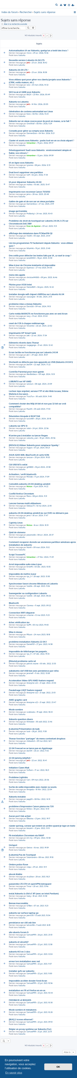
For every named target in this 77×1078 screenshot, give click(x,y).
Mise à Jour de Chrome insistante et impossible (32, 265)
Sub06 (29, 586)
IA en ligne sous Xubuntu (21, 162)
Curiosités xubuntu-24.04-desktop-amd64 (29, 483)
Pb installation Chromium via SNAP (26, 835)
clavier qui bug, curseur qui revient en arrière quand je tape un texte (42, 825)
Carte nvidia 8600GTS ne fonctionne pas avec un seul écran (38, 313)
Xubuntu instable (17, 796)
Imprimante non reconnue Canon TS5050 (29, 191)
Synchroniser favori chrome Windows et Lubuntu (33, 583)
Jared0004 (31, 258)
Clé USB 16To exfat (18, 464)
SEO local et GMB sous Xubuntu (24, 92)
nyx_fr (29, 576)
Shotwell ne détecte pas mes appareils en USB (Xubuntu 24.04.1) (41, 362)
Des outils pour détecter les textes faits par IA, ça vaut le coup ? (40, 255)
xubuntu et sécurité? (19, 941)
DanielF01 (31, 644)
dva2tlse (30, 876)
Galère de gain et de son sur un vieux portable (31, 201)
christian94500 (33, 277)
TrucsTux (30, 396)
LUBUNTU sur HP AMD (20, 381)
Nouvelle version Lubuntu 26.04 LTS (27, 60)
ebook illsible (15, 874)
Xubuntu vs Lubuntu (19, 101)
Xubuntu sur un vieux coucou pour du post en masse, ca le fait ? (40, 121)
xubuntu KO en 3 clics (19, 951)
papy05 (30, 799)
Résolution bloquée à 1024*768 (24, 416)
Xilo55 (29, 236)
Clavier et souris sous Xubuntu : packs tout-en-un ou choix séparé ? (41, 140)
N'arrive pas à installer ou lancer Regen (28, 435)
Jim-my (29, 838)
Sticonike (30, 326)
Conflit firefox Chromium (21, 493)
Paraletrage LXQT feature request (25, 690)
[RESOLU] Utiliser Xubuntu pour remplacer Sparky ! (34, 445)
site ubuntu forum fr (19, 932)
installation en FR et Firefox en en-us (27, 990)
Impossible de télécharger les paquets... (28, 651)
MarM (29, 547)
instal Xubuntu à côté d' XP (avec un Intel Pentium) (34, 893)
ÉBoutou (30, 818)
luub (28, 731)
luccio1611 (30, 418)
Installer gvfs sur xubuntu (21, 970)
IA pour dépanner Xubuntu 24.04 (25, 182)
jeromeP (30, 673)
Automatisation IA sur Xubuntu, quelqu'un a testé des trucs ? (38, 50)
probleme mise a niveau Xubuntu (25, 303)
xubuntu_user (32, 438)
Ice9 (28, 175)
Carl (28, 780)
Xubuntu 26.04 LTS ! (18, 69)
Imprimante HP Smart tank (22, 332)
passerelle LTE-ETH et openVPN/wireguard (30, 883)
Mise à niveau (15, 632)
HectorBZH (31, 287)
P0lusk (29, 634)
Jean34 (29, 364)
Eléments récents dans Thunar (24, 342)
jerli (28, 62)
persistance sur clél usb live (22, 922)
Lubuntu (21, 65)
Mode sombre (16, 709)
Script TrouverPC (17, 554)
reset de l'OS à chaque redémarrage (26, 323)
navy (28, 316)
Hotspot (13, 845)
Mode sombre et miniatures (22, 1009)
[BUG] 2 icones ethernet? (21, 1019)
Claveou (30, 605)
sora (28, 85)
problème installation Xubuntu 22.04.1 (28, 641)
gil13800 (30, 467)
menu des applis (17, 274)
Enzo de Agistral (34, 226)
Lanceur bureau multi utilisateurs (25, 503)
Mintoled (30, 722)
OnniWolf (31, 123)
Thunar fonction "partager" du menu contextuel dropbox (37, 738)
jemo (29, 194)
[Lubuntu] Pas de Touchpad (22, 854)
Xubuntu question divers (21, 719)
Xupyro (29, 447)
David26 (30, 306)
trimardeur (31, 143)
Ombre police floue (18, 864)
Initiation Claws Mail (19, 767)
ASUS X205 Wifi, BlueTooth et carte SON (29, 454)
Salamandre (32, 857)
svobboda (31, 712)
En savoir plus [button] (13, 1072)
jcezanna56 (31, 535)
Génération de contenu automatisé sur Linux (31, 111)
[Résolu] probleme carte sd (22, 661)
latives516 (31, 925)
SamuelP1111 (31, 935)
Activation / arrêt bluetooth (22, 474)
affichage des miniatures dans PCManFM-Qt (30, 233)
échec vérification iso (19, 622)
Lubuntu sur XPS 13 (18, 425)
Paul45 (29, 409)
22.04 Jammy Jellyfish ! (20, 757)
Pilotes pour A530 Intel (20, 284)
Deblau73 (31, 506)
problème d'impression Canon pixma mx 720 (31, 806)
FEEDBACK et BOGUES (20, 1000)
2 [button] (47, 35)
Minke (29, 809)
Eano (29, 114)
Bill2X (29, 94)
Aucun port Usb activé (20, 816)
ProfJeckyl (31, 213)
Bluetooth (14, 602)
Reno (29, 496)
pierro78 (30, 915)
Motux (29, 486)
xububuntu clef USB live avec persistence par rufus (34, 670)
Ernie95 (30, 567)
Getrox (29, 847)
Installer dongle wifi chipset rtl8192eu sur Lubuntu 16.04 (36, 294)
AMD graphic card (18, 699)
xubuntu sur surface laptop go (24, 912)
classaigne (31, 297)
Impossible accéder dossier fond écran (28, 980)
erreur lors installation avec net (24, 961)
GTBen (29, 906)
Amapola (30, 789)
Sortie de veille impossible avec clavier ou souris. (33, 786)
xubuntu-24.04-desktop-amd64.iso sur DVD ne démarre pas (38, 512)
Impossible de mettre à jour (22, 573)
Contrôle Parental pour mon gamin (26, 371)
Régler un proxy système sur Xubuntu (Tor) (30, 1029)
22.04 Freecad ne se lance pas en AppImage (30, 748)
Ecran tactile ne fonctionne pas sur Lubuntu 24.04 (33, 352)
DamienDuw (32, 133)
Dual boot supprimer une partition (26, 172)
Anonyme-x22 (32, 683)
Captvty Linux (16, 522)
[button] (50, 35)
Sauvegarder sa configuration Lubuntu (28, 593)
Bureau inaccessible (18, 903)
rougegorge (31, 345)
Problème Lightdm (18, 777)
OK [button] (58, 1066)
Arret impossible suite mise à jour (25, 564)
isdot (29, 428)
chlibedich (31, 741)
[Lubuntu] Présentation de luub (24, 728)
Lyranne (30, 165)
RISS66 (30, 477)
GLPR (29, 625)
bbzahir (30, 828)
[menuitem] (56, 5)
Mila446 (30, 248)
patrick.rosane (32, 663)
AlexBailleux (32, 374)
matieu (29, 184)
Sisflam (30, 770)
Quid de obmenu (17, 532)
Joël (28, 335)
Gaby (29, 896)
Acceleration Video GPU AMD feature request (31, 680)
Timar (29, 886)
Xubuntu (21, 55)
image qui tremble (18, 211)
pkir (28, 355)
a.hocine (30, 615)
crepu (29, 867)
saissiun (30, 384)
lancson (30, 457)
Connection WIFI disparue (22, 612)
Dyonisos (30, 267)
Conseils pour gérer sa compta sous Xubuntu (31, 130)
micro (29, 53)
